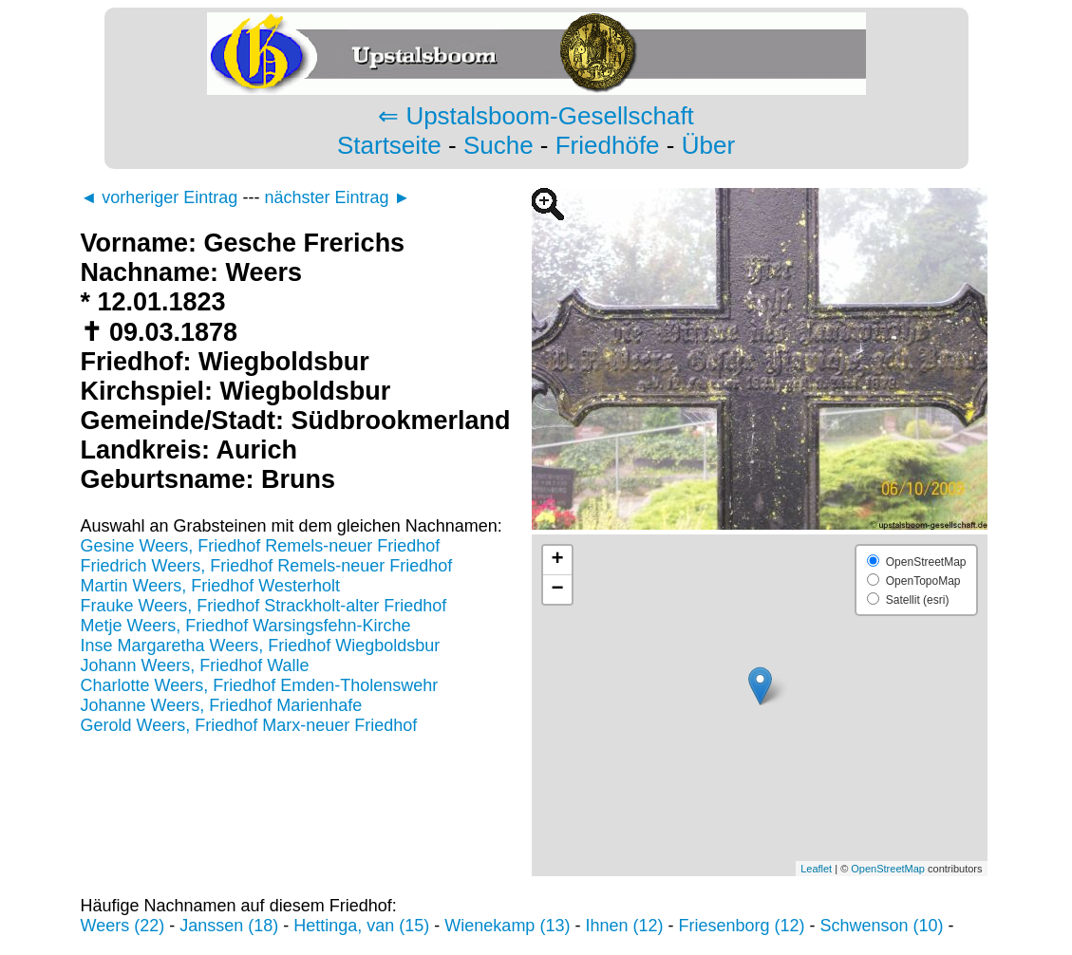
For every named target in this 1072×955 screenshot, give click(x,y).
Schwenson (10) (882, 925)
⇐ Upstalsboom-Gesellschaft (536, 116)
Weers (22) (123, 925)
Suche (498, 145)
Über (708, 145)
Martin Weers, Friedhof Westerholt (210, 585)
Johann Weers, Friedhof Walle (195, 665)
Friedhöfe (607, 145)
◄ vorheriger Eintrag (159, 197)
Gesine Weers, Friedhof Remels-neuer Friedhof (261, 545)
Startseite (389, 145)
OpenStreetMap (888, 868)
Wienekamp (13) (507, 925)
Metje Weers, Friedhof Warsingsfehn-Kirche (246, 625)
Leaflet (816, 868)
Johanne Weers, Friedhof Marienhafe (222, 705)
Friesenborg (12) (741, 925)
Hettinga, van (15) (361, 925)
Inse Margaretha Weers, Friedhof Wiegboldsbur (261, 645)
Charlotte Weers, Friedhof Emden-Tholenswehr (260, 685)
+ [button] (557, 560)
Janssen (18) (228, 925)
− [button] (557, 589)
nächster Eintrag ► (337, 197)
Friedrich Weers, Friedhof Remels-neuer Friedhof (267, 565)
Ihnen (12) (624, 925)
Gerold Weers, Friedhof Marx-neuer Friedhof (249, 725)
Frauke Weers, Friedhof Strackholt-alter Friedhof (264, 605)
